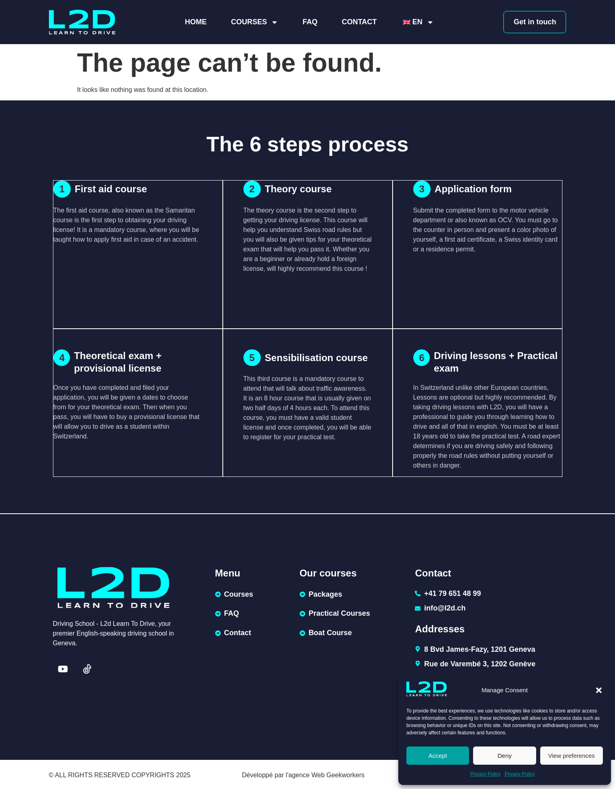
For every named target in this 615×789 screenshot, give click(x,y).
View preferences (571, 755)
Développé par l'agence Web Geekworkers (303, 773)
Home (196, 22)
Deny (504, 755)
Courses (254, 22)
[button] (599, 690)
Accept (438, 755)
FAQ (309, 22)
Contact (359, 22)
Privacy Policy (485, 774)
